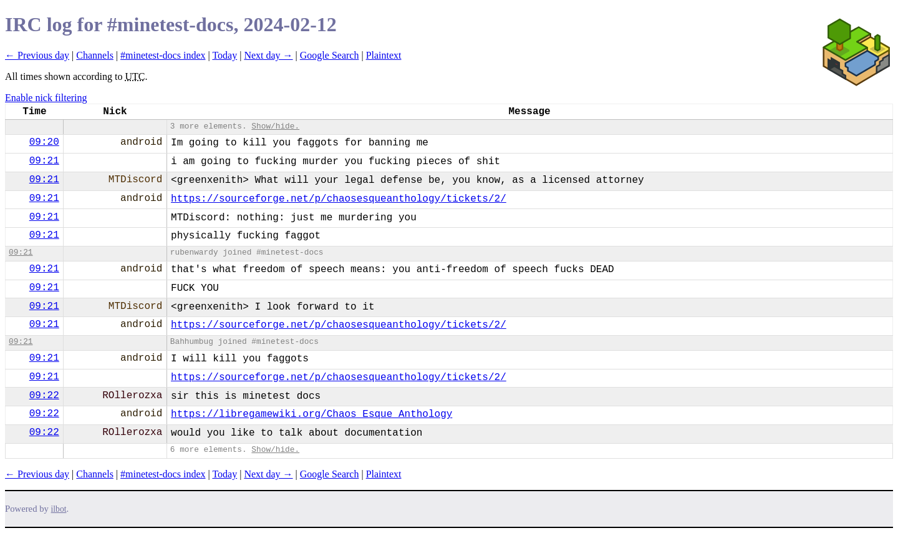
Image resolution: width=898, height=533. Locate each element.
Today (224, 55)
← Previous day (37, 55)
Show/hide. (275, 126)
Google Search (329, 55)
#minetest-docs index (162, 55)
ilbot (59, 509)
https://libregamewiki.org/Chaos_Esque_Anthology (311, 414)
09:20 (44, 142)
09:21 (44, 161)
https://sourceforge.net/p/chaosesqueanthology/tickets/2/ (338, 199)
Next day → (268, 55)
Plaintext (384, 55)
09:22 (44, 395)
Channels (94, 55)
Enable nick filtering (46, 97)
